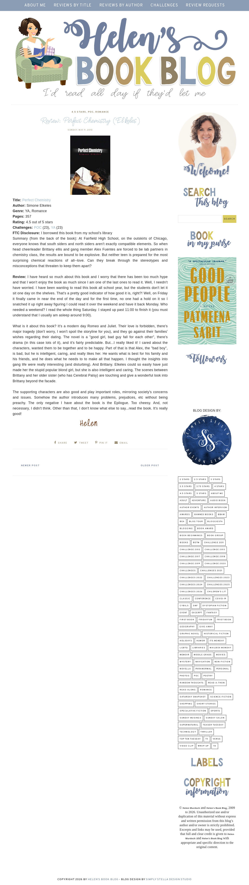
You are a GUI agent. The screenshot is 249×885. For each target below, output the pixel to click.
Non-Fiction (223, 662)
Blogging (186, 528)
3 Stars (216, 479)
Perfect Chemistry (36, 200)
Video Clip (186, 746)
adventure (199, 500)
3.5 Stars (186, 486)
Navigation (203, 662)
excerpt (197, 612)
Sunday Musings (190, 718)
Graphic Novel (189, 634)
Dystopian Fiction (215, 605)
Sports (215, 711)
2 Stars (185, 479)
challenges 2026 (191, 591)
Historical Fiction (216, 634)
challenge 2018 (215, 556)
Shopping (186, 704)
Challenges (164, 5)
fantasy (212, 612)
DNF (195, 605)
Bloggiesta (215, 521)
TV (206, 739)
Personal (222, 669)
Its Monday (217, 641)
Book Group (215, 535)
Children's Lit (216, 591)
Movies (220, 655)
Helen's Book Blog (103, 879)
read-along (188, 690)
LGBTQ (184, 648)
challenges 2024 (191, 584)
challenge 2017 (190, 556)
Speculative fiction (193, 711)
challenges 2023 (218, 577)
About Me (35, 5)
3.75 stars (203, 486)
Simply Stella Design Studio (169, 879)
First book (187, 620)
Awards (185, 514)
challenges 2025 (218, 584)
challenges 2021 (211, 570)
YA (53, 227)
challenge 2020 (215, 563)
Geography (187, 627)
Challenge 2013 (215, 549)
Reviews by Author (121, 5)
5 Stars (201, 493)
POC (91, 112)
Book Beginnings (191, 535)
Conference (203, 598)
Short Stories (206, 704)
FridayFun (205, 620)
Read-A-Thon (216, 683)
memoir (184, 655)
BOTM (196, 542)
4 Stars (219, 486)
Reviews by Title (73, 5)
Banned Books (203, 514)
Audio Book (218, 500)
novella (185, 669)
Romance (102, 112)
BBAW (221, 514)
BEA (182, 521)
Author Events (189, 507)
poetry (208, 676)
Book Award (205, 528)
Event (183, 612)
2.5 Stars (200, 479)
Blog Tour (196, 521)
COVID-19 (220, 598)
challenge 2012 (190, 549)
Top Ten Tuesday (190, 739)
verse (217, 739)
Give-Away (206, 627)
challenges (188, 570)
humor (200, 641)
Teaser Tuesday (213, 725)
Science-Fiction (220, 697)
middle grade (203, 655)
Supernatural (189, 725)
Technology (188, 732)
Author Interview (215, 507)
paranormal (204, 669)
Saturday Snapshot (193, 697)
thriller (206, 732)
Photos (184, 676)
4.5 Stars (78, 112)
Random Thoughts (192, 683)
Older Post (149, 465)
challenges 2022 (191, 577)
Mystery (185, 662)
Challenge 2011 (214, 542)
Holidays (186, 641)
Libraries (198, 648)
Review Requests (205, 5)
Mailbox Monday (220, 648)
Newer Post (31, 465)
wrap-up (203, 746)
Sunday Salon (215, 718)
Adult (183, 500)
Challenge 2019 (190, 563)
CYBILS (184, 605)
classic (185, 598)
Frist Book (224, 620)
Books (184, 542)
